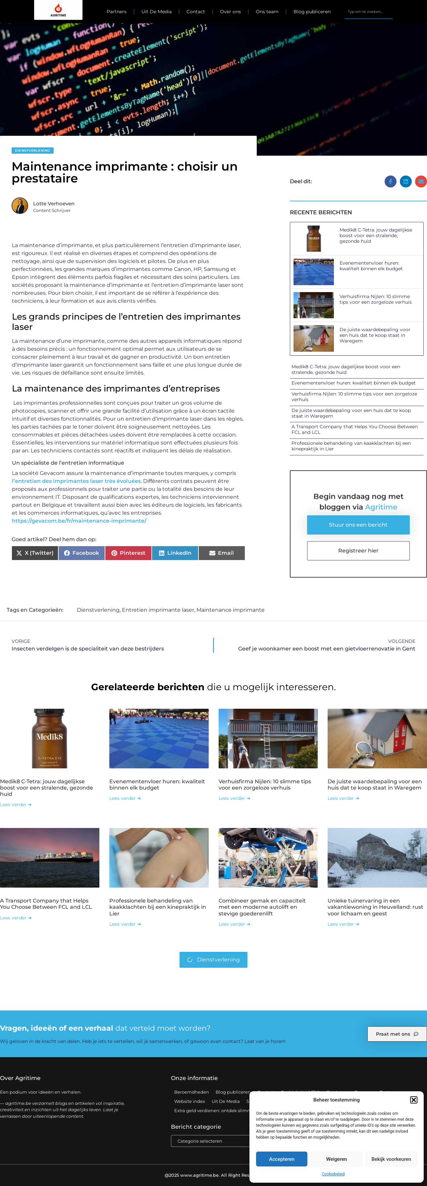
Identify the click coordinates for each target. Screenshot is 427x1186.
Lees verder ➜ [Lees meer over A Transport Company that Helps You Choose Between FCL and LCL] (16, 918)
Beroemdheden (191, 1092)
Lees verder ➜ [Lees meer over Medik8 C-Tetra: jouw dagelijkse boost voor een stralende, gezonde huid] (16, 804)
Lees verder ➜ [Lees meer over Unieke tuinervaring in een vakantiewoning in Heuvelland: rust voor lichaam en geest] (343, 924)
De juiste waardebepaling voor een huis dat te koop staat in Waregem (375, 335)
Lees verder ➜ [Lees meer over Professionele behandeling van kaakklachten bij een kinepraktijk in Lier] (125, 924)
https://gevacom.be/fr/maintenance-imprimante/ (79, 521)
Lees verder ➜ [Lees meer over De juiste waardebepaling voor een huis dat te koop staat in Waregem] (343, 798)
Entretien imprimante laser (158, 610)
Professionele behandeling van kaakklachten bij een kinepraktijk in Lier (351, 446)
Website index (189, 1101)
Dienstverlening (32, 150)
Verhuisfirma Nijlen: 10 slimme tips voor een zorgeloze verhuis (376, 299)
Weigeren (336, 1159)
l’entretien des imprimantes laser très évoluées (76, 481)
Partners (117, 12)
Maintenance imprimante (230, 610)
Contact (196, 12)
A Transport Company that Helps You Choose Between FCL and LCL (355, 429)
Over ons (230, 12)
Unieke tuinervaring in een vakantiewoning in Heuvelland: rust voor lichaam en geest (375, 907)
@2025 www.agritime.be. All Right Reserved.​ (214, 1175)
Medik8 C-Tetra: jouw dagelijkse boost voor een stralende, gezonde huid (376, 235)
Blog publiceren (312, 12)
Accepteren (281, 1159)
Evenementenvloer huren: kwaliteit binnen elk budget (371, 266)
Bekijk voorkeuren (391, 1159)
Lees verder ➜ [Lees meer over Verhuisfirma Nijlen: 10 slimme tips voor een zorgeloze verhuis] (234, 798)
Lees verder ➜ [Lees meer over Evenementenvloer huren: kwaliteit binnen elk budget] (125, 798)
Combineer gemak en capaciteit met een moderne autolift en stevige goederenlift (262, 907)
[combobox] (369, 11)
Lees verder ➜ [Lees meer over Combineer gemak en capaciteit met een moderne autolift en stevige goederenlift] (234, 924)
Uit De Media (156, 12)
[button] (413, 1100)
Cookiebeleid (333, 1174)
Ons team (267, 12)
